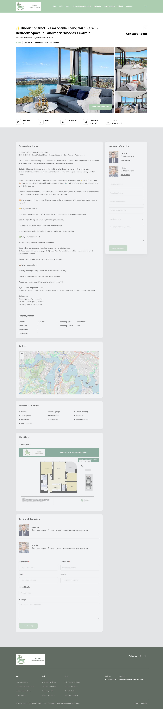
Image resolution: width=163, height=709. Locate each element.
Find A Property (22, 682)
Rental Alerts (70, 691)
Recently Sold (47, 691)
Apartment (55, 42)
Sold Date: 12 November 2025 (36, 42)
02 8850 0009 (110, 679)
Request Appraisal (49, 687)
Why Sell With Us (49, 682)
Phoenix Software (72, 703)
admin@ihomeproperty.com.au (131, 679)
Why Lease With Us (72, 682)
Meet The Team (48, 695)
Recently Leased (71, 695)
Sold (18, 42)
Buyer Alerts (21, 695)
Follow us (133, 656)
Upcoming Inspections (25, 687)
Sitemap (144, 703)
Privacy (137, 703)
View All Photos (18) (100, 107)
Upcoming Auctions (23, 691)
